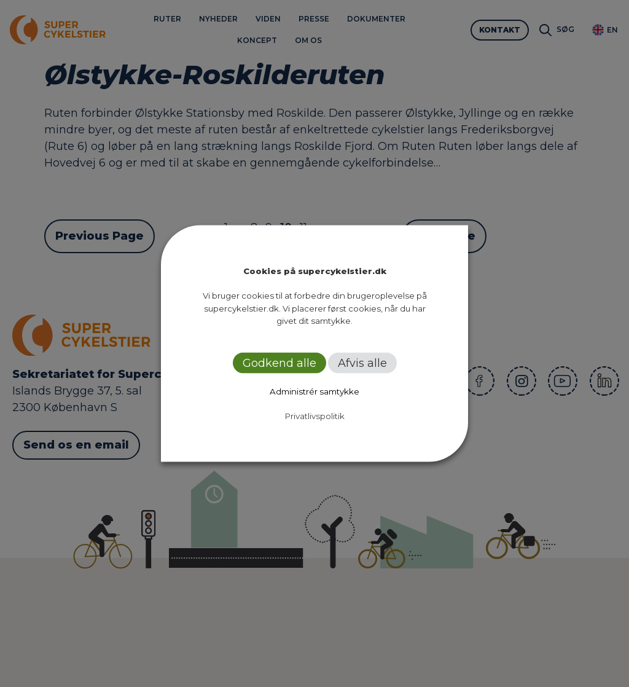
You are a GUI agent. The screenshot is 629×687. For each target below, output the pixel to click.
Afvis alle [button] (362, 362)
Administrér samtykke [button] (314, 391)
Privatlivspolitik (315, 415)
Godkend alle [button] (279, 362)
